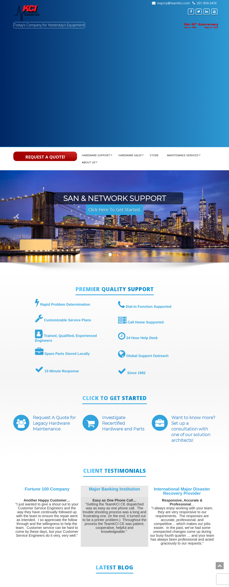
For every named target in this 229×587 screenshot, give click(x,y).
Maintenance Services (184, 155)
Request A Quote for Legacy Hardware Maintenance (54, 423)
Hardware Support (97, 155)
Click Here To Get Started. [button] (114, 210)
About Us (89, 162)
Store (154, 155)
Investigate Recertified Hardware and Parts (123, 423)
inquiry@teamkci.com (173, 3)
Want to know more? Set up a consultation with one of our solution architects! (193, 429)
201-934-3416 (207, 3)
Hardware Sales (131, 155)
